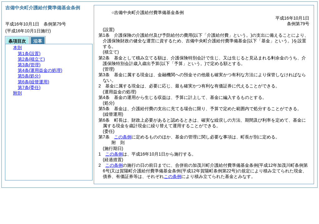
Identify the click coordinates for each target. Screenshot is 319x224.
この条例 (122, 136)
